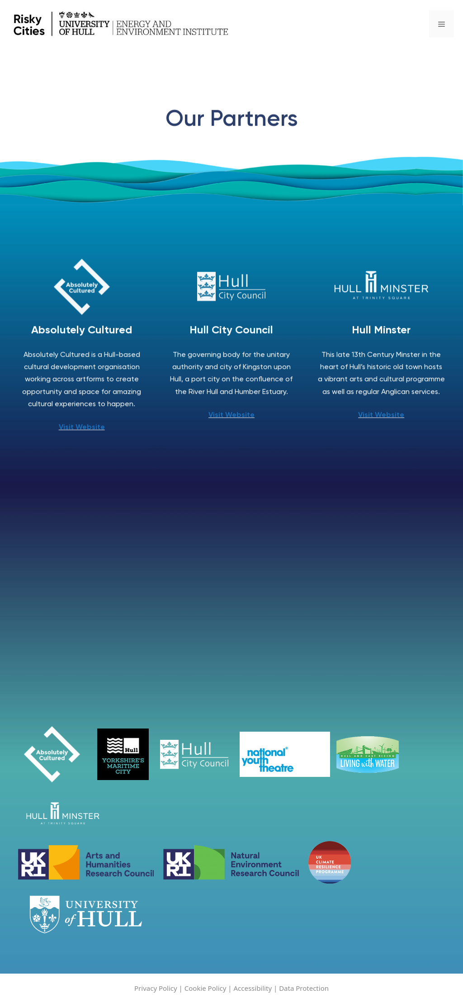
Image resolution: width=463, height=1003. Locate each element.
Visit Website (82, 430)
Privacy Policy (156, 988)
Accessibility (253, 988)
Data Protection (304, 988)
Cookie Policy (205, 988)
